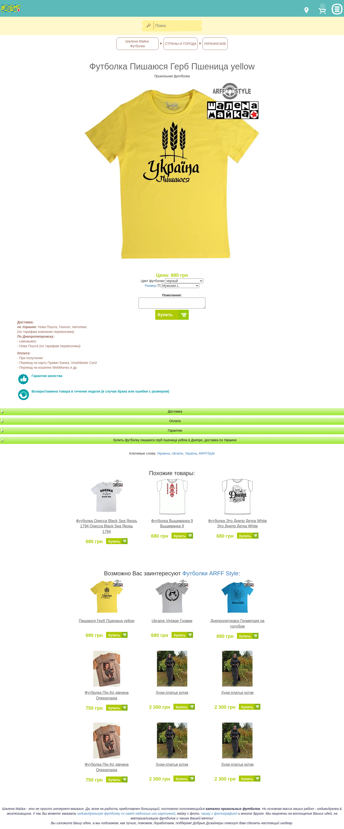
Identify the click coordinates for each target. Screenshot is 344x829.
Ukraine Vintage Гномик (172, 621)
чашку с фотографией (219, 813)
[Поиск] (179, 26)
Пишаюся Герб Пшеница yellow (106, 621)
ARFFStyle (207, 453)
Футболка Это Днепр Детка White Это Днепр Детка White (237, 523)
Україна (191, 453)
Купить (165, 314)
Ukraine (177, 453)
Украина (163, 453)
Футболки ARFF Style (210, 573)
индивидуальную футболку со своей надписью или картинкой (126, 813)
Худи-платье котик (172, 693)
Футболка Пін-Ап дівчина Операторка (107, 695)
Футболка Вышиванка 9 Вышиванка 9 (172, 523)
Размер (152, 286)
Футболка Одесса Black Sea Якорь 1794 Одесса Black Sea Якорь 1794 (106, 526)
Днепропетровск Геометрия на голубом (237, 623)
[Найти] (148, 26)
